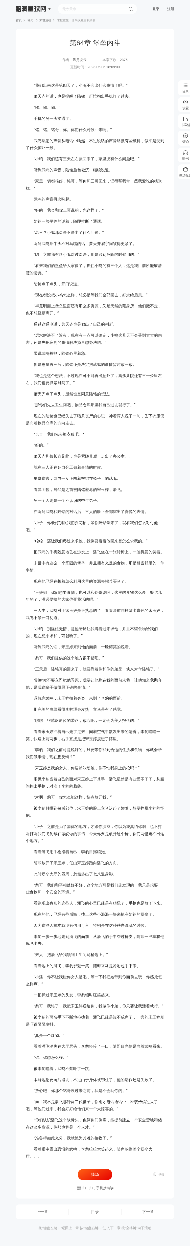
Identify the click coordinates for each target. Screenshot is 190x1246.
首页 (19, 20)
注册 (170, 9)
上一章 (42, 1212)
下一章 (148, 1212)
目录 (95, 1212)
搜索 (130, 8)
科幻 (30, 20)
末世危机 (45, 20)
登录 (155, 9)
